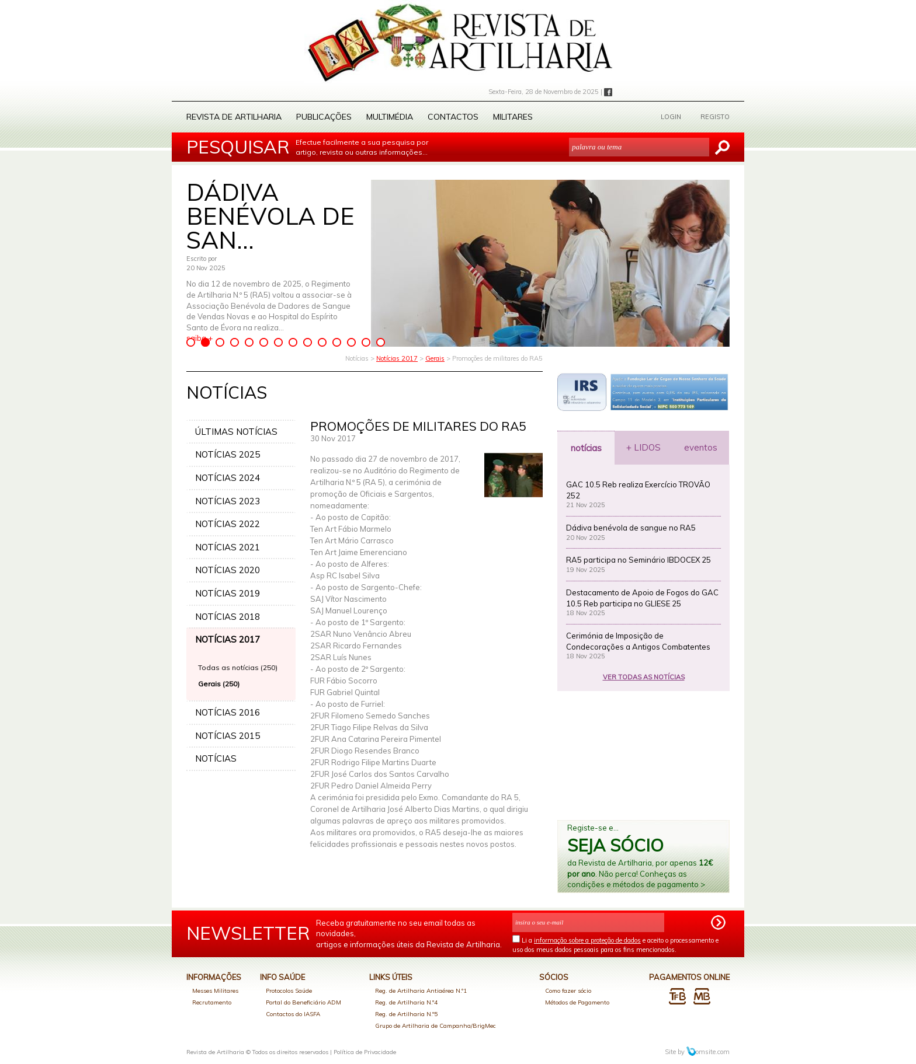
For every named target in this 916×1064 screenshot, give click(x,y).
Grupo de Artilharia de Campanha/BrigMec (435, 1026)
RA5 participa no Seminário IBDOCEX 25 (638, 559)
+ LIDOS (643, 447)
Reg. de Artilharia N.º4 (406, 1002)
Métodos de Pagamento (577, 1002)
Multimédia (389, 116)
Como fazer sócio (568, 991)
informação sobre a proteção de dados (587, 940)
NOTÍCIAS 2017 (227, 639)
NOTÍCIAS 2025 (227, 454)
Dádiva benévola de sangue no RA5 (631, 527)
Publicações (324, 116)
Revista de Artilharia (234, 116)
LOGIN (671, 117)
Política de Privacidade (365, 1052)
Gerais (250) (219, 683)
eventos (700, 447)
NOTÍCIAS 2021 (227, 547)
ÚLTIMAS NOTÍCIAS (236, 431)
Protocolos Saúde (289, 991)
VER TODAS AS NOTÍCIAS (644, 677)
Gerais (435, 358)
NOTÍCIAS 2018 (227, 616)
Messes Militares (215, 991)
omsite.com (708, 1052)
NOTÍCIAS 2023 (227, 501)
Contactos (453, 116)
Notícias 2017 (397, 358)
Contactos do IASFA (293, 1014)
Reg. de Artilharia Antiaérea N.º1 (421, 991)
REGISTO (715, 117)
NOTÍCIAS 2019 (227, 593)
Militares (513, 116)
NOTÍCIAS (216, 758)
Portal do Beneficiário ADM (303, 1002)
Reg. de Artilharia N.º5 (406, 1014)
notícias (586, 447)
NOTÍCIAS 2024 (227, 477)
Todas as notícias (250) (237, 667)
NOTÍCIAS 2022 (227, 523)
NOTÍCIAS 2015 (227, 735)
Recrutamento (211, 1002)
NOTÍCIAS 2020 (227, 569)
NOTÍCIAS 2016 (227, 712)
